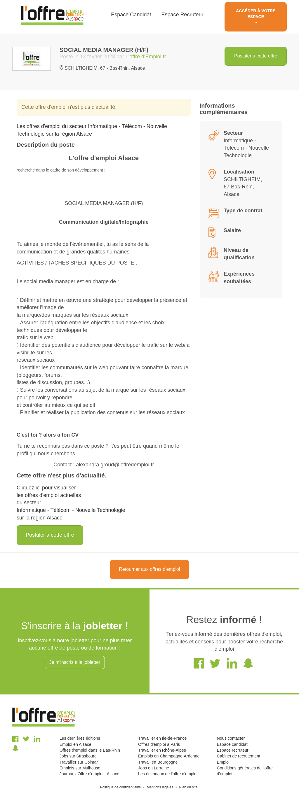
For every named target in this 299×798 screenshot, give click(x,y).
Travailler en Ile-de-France (162, 738)
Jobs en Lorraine (153, 768)
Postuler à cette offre (255, 55)
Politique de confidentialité (120, 787)
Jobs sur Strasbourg (78, 756)
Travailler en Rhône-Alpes (162, 750)
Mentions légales (160, 787)
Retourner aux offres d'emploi (149, 569)
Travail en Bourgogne (158, 762)
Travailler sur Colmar (79, 762)
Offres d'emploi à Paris (159, 744)
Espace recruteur (232, 750)
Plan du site (188, 787)
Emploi (223, 762)
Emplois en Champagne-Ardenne (168, 756)
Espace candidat (232, 744)
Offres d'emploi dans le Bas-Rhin (90, 750)
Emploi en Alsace (75, 744)
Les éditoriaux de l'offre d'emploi (167, 773)
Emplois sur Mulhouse (80, 768)
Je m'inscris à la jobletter (74, 662)
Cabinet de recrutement (238, 756)
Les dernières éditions (80, 738)
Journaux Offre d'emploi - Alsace (89, 773)
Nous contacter (231, 738)
